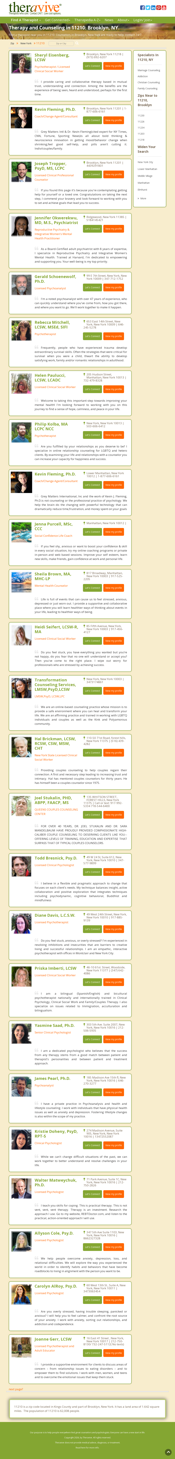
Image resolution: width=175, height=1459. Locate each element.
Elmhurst (142, 189)
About (123, 20)
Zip (12, 43)
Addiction (143, 76)
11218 (141, 139)
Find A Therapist (26, 20)
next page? (16, 1389)
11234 (141, 127)
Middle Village (145, 175)
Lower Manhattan (147, 169)
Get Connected (57, 20)
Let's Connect (92, 65)
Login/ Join (142, 20)
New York (26, 43)
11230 (141, 115)
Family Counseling (147, 88)
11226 (141, 121)
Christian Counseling (149, 82)
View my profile (113, 65)
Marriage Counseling (149, 70)
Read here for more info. (87, 1447)
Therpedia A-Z (87, 20)
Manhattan (144, 182)
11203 (141, 133)
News (109, 20)
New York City (145, 162)
